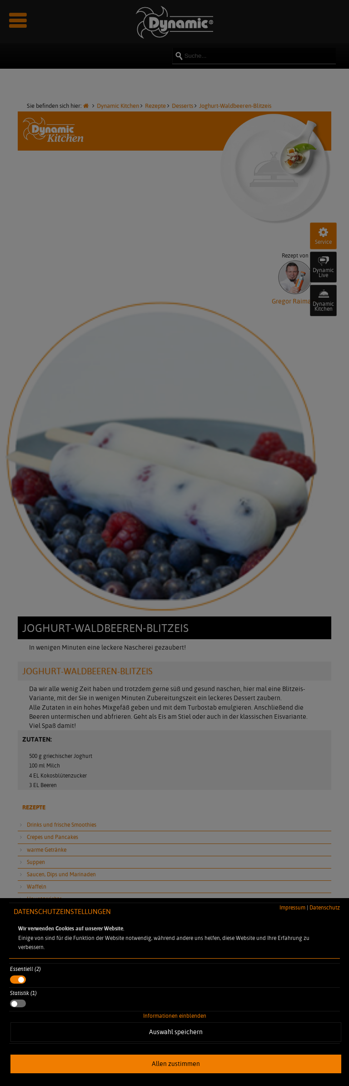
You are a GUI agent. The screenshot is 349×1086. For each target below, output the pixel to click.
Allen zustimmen (176, 1064)
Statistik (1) (23, 993)
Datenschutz (324, 907)
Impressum (292, 907)
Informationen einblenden (174, 1015)
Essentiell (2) (25, 968)
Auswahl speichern (176, 1032)
